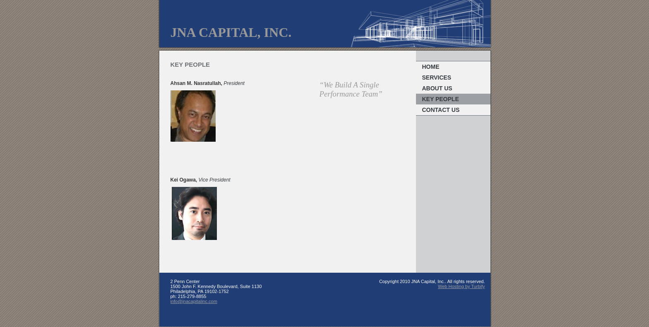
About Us (437, 88)
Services (437, 77)
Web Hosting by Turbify (461, 286)
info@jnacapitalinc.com (194, 301)
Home (431, 66)
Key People (440, 99)
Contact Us (441, 110)
